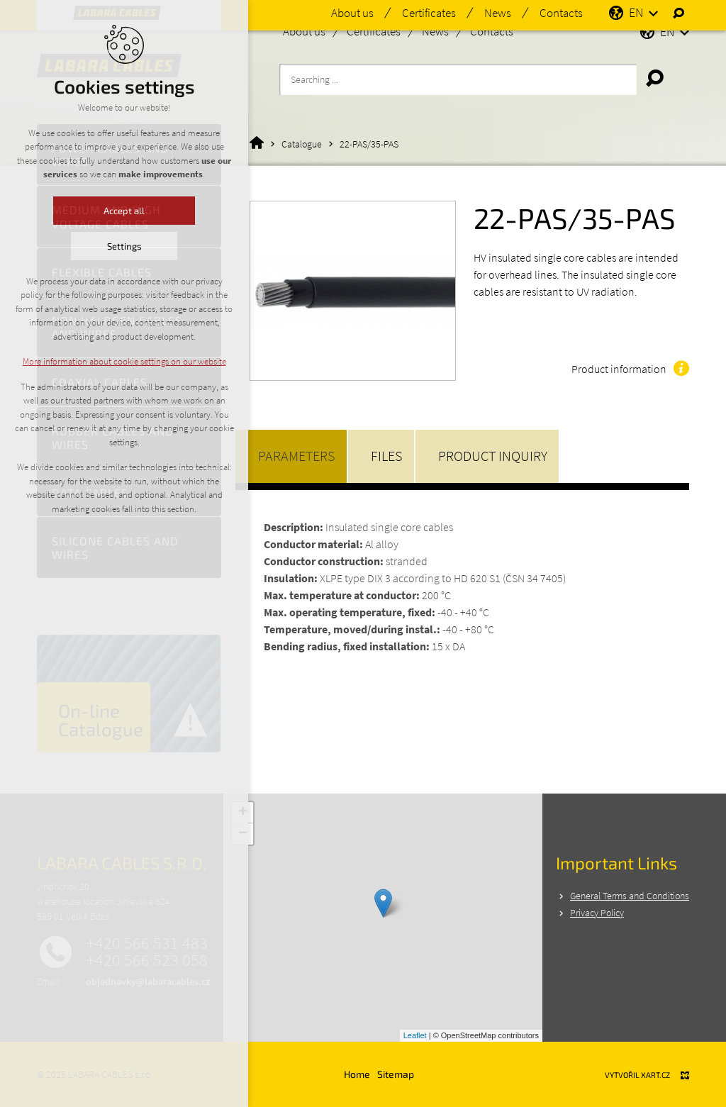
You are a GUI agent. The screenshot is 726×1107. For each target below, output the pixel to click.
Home (357, 1074)
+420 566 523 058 (147, 960)
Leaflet (415, 1035)
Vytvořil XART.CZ (637, 1074)
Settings (112, 246)
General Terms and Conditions (629, 895)
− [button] (242, 834)
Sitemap (395, 1074)
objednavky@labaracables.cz (148, 981)
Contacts (491, 31)
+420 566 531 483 (147, 943)
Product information (618, 369)
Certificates (374, 31)
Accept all (112, 210)
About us (304, 31)
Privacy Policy (597, 912)
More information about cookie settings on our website (112, 361)
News (435, 31)
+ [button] (242, 812)
